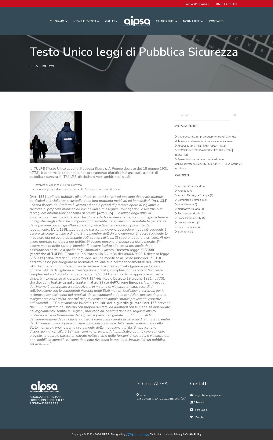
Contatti (216, 21)
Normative (193, 21)
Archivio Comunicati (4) (192, 186)
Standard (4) (185, 231)
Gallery (111, 21)
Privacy (178, 434)
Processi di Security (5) (191, 218)
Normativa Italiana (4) (191, 209)
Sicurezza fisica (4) (189, 227)
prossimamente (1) (189, 222)
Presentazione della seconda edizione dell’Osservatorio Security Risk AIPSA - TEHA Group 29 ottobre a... (208, 164)
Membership (166, 21)
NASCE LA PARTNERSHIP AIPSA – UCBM (203, 146)
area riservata (197, 4)
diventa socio (227, 4)
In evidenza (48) (187, 204)
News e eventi (86, 21)
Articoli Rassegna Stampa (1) (195, 195)
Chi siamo (59, 21)
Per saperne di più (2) (191, 213)
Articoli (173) (185, 191)
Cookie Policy (193, 434)
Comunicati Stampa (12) (192, 200)
